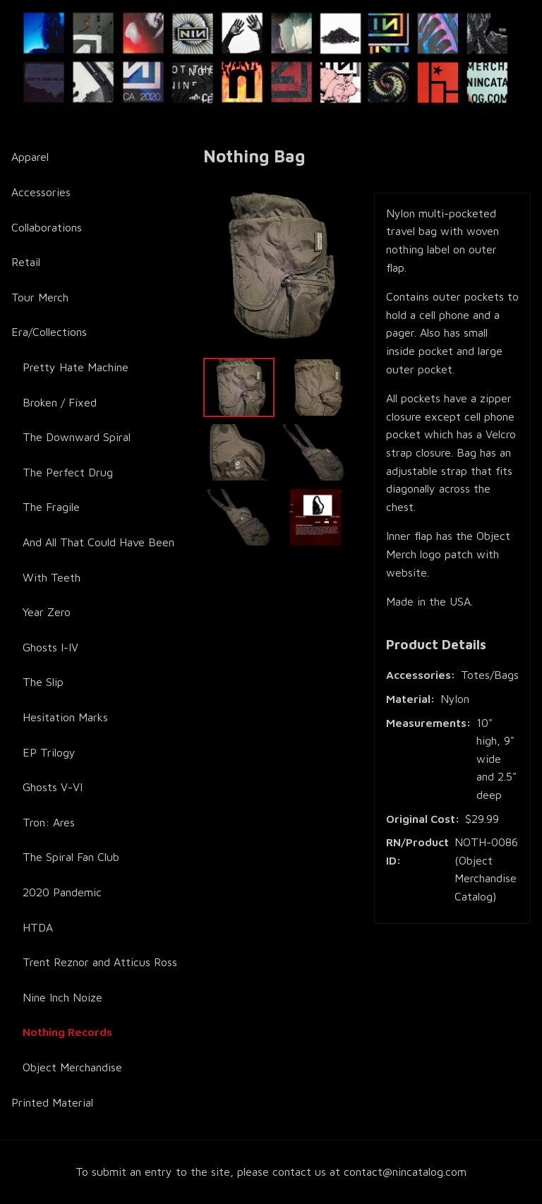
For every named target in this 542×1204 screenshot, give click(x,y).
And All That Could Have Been (98, 542)
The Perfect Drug (68, 472)
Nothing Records (67, 1031)
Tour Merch (39, 297)
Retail (25, 261)
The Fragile (51, 506)
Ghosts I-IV (50, 647)
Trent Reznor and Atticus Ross (100, 962)
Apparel (30, 156)
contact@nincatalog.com (405, 1171)
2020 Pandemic (62, 892)
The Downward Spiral (77, 437)
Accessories (41, 192)
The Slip (43, 681)
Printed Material (52, 1102)
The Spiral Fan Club (71, 856)
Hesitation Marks (65, 717)
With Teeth (51, 577)
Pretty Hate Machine (75, 367)
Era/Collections (49, 331)
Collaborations (46, 227)
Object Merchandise (72, 1067)
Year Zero (47, 612)
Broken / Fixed (60, 402)
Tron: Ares (49, 822)
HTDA (38, 927)
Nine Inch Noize (62, 997)
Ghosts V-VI (53, 787)
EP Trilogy (49, 752)
